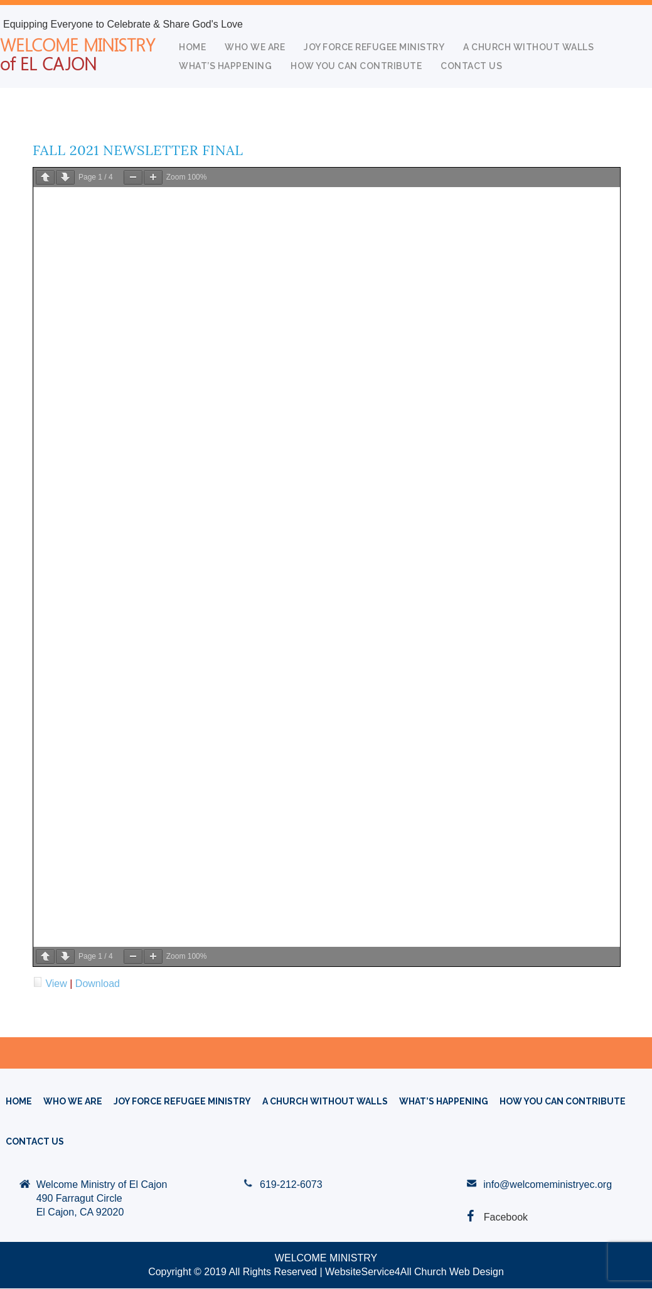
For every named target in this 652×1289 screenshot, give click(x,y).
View (56, 983)
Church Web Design (459, 1271)
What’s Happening (225, 66)
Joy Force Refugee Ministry (374, 47)
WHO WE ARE (255, 47)
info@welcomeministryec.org (547, 1184)
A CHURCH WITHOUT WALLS (528, 47)
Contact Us (471, 66)
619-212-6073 (291, 1184)
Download (97, 983)
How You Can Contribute (356, 66)
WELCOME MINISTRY (77, 53)
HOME (192, 47)
